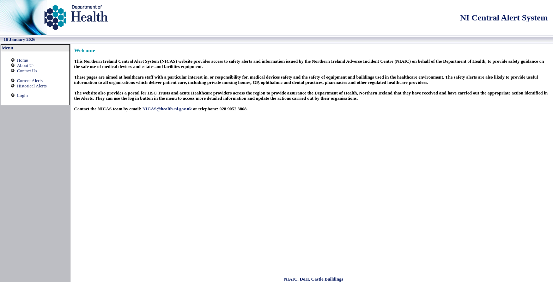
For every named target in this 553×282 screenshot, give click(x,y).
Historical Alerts (32, 86)
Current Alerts (30, 80)
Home (22, 60)
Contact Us (27, 70)
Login (22, 95)
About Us (25, 65)
